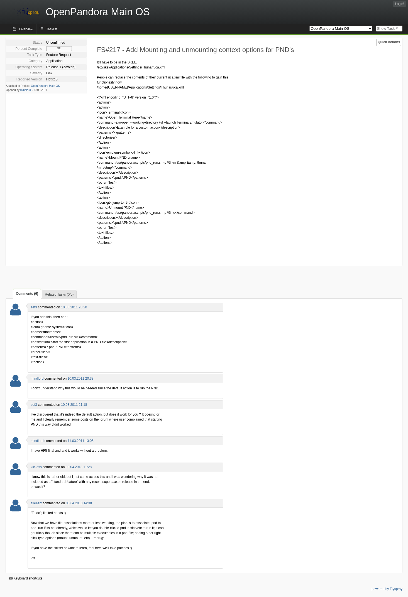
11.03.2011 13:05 (80, 441)
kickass (36, 467)
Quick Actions (389, 42)
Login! (399, 4)
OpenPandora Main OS (45, 85)
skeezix (36, 503)
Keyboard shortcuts (25, 578)
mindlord (25, 90)
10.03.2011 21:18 (74, 405)
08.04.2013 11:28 (79, 467)
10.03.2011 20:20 (74, 307)
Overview (26, 29)
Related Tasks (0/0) (59, 294)
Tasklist (51, 29)
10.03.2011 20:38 (80, 378)
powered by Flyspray (387, 589)
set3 (34, 307)
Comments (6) (27, 294)
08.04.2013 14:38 (79, 503)
